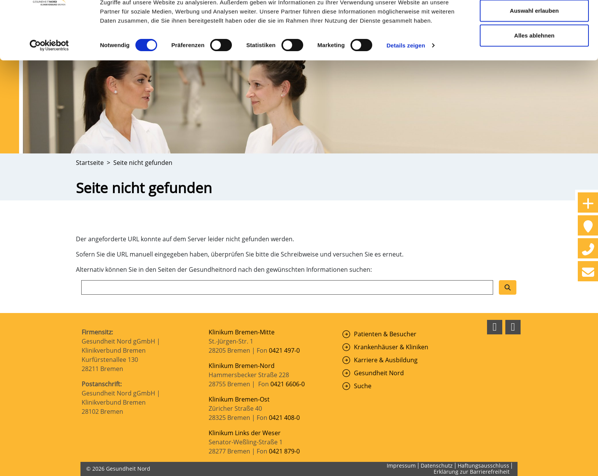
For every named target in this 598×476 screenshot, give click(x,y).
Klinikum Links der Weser (245, 433)
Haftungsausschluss (483, 465)
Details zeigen (405, 80)
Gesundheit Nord (379, 373)
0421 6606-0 (287, 384)
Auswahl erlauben (534, 45)
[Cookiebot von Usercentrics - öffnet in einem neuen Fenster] (49, 80)
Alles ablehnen (534, 70)
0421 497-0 (285, 350)
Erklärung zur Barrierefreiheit (472, 471)
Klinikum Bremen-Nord (242, 365)
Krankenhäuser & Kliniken (391, 347)
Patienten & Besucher (385, 334)
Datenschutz (437, 465)
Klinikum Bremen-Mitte (242, 332)
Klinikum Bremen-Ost (239, 399)
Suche (362, 386)
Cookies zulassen (534, 20)
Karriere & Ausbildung (386, 360)
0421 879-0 (284, 451)
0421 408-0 (284, 417)
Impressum (401, 465)
